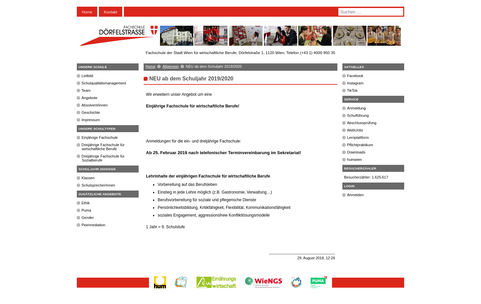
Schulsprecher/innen (98, 185)
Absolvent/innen (95, 105)
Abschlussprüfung (361, 123)
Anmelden (355, 195)
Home (87, 12)
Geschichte (91, 112)
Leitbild (87, 76)
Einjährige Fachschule (100, 137)
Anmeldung (356, 108)
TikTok (352, 90)
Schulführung (358, 115)
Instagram (355, 83)
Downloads (356, 152)
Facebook (355, 76)
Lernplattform (358, 137)
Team (86, 90)
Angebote (89, 98)
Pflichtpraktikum (360, 145)
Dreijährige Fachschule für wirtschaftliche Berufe (103, 147)
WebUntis (355, 130)
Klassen (88, 178)
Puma (86, 210)
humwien (354, 160)
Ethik (86, 203)
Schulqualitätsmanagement (104, 83)
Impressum (91, 120)
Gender (88, 218)
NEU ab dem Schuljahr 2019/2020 (191, 78)
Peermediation (93, 225)
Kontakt (110, 12)
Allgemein (170, 66)
